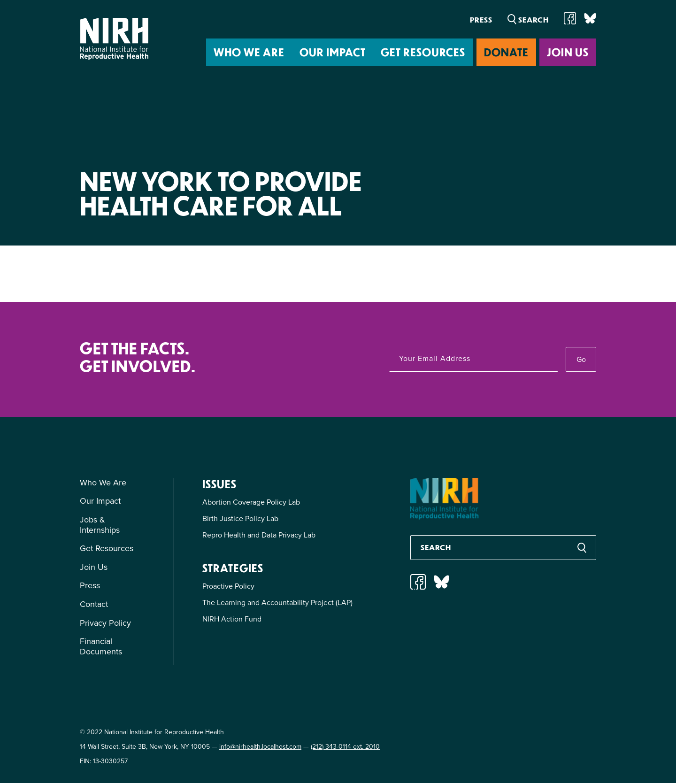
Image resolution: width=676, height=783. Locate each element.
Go (581, 359)
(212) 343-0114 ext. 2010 (345, 747)
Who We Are (249, 52)
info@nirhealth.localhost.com (260, 747)
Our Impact (333, 52)
